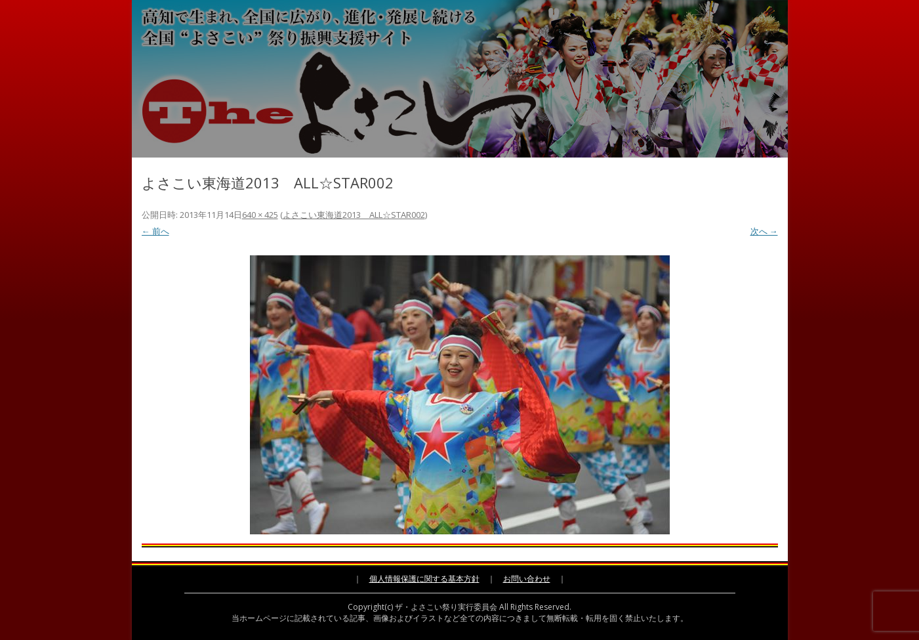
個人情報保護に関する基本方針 (424, 578)
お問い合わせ (526, 578)
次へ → (764, 231)
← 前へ (155, 231)
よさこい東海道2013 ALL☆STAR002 (354, 215)
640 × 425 (260, 215)
